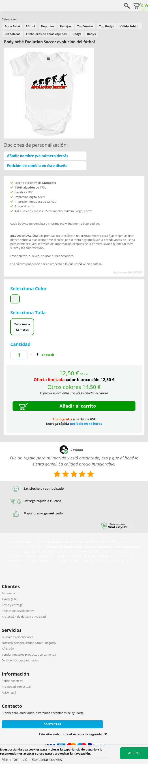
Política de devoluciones (18, 611)
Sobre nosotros (12, 681)
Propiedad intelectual (16, 687)
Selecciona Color (29, 288)
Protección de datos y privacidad (24, 617)
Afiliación (8, 649)
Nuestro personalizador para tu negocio (29, 643)
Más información (16, 759)
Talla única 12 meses (22, 327)
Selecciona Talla (28, 313)
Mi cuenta (8, 593)
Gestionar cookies (47, 759)
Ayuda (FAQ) (10, 599)
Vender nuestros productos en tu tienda (29, 654)
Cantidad (20, 344)
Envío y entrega (12, 605)
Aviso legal (9, 692)
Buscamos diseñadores (17, 637)
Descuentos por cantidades (20, 660)
